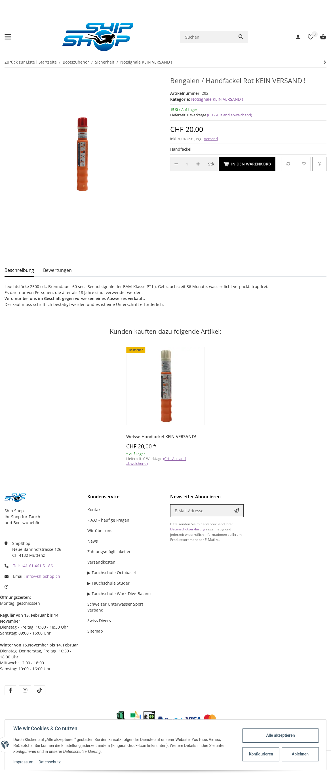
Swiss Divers (99, 620)
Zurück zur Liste (20, 62)
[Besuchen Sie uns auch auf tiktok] (39, 690)
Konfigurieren (261, 754)
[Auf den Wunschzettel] (304, 164)
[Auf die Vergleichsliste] (288, 164)
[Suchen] (207, 37)
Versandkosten (101, 562)
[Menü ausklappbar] (8, 36)
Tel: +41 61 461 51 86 (33, 565)
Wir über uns (99, 530)
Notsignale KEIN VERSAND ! (217, 99)
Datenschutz (50, 762)
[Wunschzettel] (308, 37)
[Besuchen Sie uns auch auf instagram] (25, 690)
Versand (211, 138)
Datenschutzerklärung (187, 529)
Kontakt (94, 509)
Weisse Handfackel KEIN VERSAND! (161, 436)
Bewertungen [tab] (57, 270)
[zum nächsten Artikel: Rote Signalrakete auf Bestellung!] (324, 62)
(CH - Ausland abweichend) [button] (229, 114)
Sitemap (95, 631)
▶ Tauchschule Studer (108, 583)
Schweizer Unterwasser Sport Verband (115, 607)
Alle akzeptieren (279, 735)
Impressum (24, 762)
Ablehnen (299, 754)
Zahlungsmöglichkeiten (109, 551)
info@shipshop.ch (43, 576)
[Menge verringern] (176, 164)
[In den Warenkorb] (247, 164)
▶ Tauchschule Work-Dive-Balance (120, 593)
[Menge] (187, 164)
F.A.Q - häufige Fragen (108, 520)
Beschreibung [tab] (19, 270)
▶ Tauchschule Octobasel (111, 572)
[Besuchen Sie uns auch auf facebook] (10, 690)
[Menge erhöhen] (198, 164)
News (92, 541)
